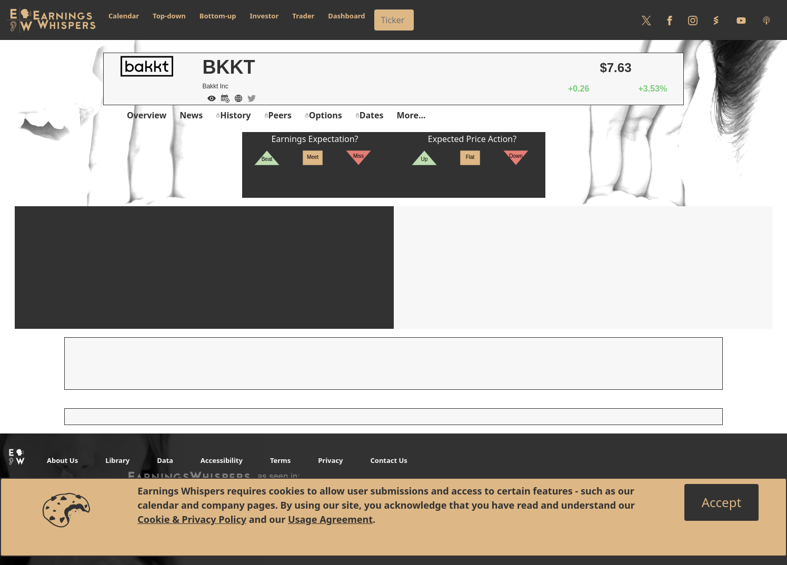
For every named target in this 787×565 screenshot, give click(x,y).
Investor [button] (264, 16)
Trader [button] (303, 16)
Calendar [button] (123, 16)
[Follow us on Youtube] (741, 20)
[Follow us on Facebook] (670, 20)
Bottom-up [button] (218, 16)
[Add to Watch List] (209, 97)
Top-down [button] (169, 16)
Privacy (330, 460)
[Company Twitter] (249, 97)
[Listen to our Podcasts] (766, 20)
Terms (280, 460)
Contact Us (388, 460)
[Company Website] (236, 97)
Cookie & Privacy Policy (191, 519)
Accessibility (222, 460)
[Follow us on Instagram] (693, 20)
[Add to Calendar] (223, 97)
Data (165, 460)
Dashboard (346, 16)
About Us (62, 460)
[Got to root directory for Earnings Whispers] (51, 20)
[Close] (721, 502)
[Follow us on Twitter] (646, 20)
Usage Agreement (330, 519)
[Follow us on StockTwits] (716, 20)
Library (117, 460)
